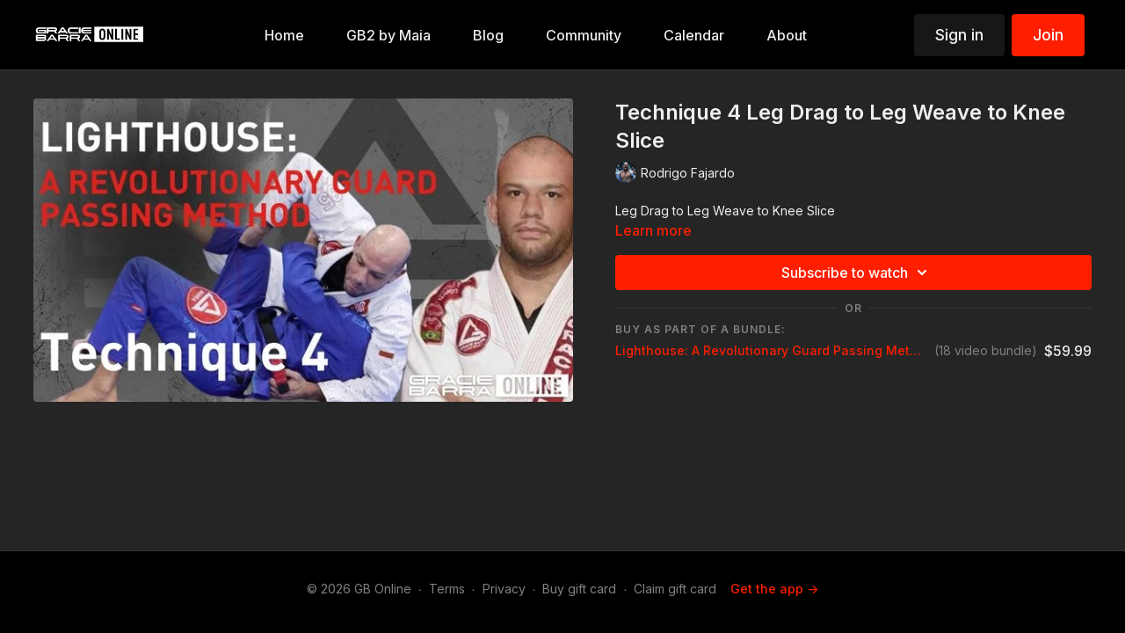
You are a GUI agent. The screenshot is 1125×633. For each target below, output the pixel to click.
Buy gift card (579, 588)
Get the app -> (774, 588)
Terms (447, 588)
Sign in (959, 34)
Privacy (504, 588)
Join (1048, 34)
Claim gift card (675, 588)
